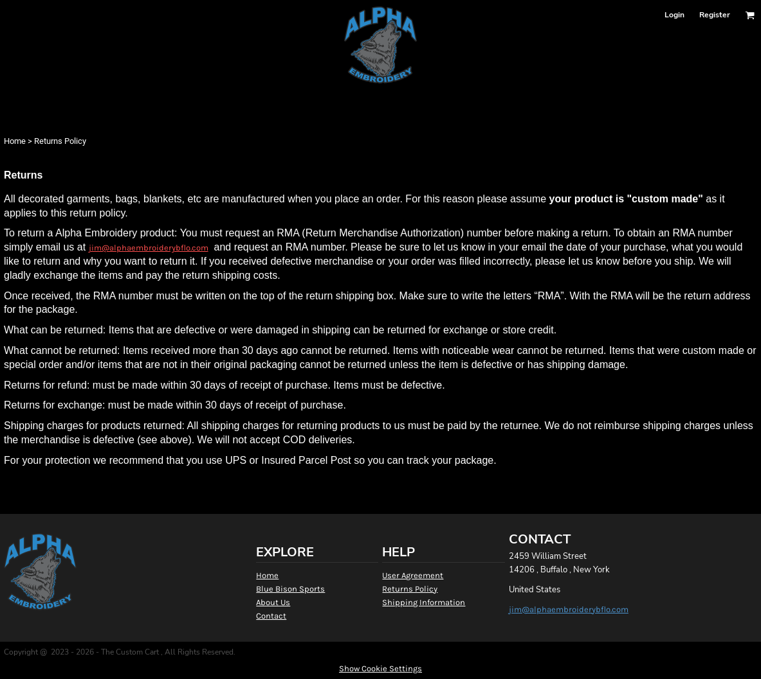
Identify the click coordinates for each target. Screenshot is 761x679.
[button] (750, 15)
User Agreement (412, 575)
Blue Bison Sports (290, 589)
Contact (271, 616)
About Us (273, 602)
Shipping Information (423, 602)
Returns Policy (409, 589)
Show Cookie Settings (380, 668)
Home (15, 141)
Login (674, 15)
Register (714, 15)
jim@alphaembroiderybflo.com (148, 247)
